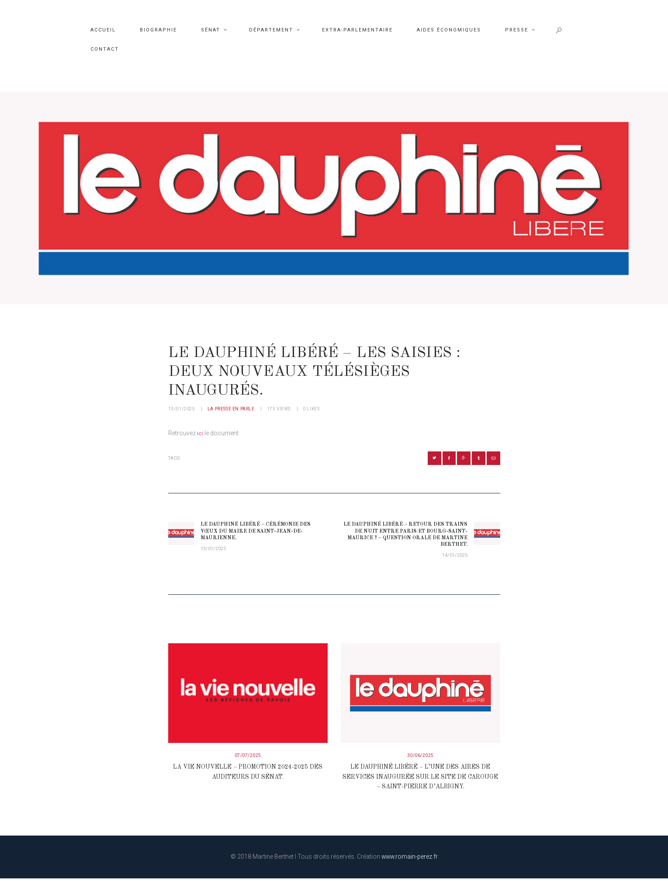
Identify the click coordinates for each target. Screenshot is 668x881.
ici (200, 433)
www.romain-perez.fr (409, 859)
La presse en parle (231, 408)
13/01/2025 (181, 408)
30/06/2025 (420, 758)
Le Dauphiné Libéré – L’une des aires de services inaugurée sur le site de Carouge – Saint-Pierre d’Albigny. (420, 780)
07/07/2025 (248, 758)
